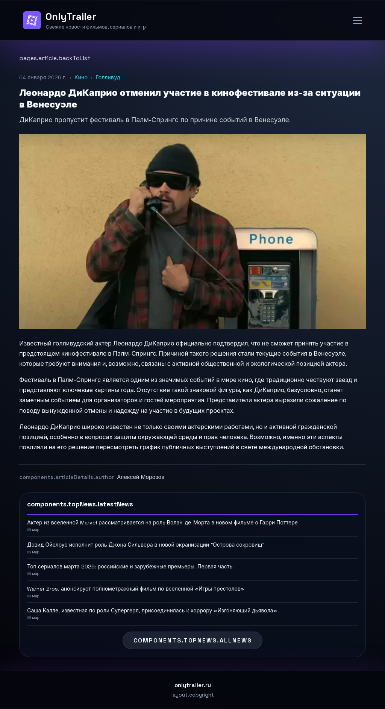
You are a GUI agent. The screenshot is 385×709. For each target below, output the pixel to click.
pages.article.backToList (54, 58)
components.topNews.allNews (192, 640)
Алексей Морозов (140, 477)
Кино (81, 77)
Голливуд (107, 77)
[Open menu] (357, 20)
